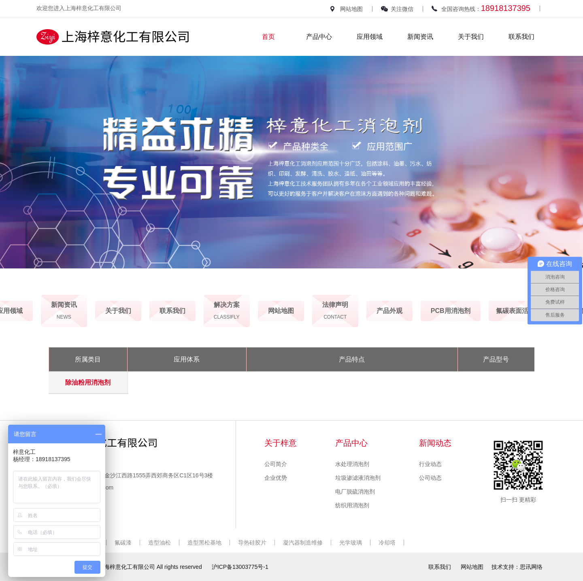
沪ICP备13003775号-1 (240, 567)
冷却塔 (387, 542)
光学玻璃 (350, 542)
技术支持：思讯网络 (517, 567)
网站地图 (351, 9)
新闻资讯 (420, 36)
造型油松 (159, 542)
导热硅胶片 (252, 542)
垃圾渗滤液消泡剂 (358, 478)
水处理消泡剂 (352, 464)
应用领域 (370, 36)
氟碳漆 (123, 542)
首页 (268, 36)
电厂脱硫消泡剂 (355, 491)
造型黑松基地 (204, 542)
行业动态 (430, 464)
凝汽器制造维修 (303, 542)
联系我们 (521, 36)
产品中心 (319, 36)
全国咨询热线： (485, 8)
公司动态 (430, 478)
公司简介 (275, 464)
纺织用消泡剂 (352, 505)
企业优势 (275, 478)
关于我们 (471, 36)
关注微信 (402, 9)
